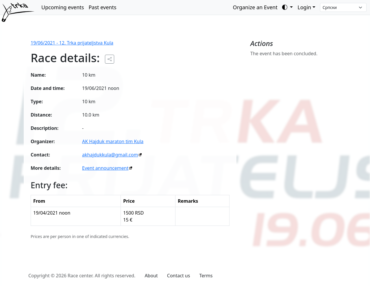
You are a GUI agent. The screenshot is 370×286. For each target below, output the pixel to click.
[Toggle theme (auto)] (287, 7)
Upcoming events (62, 7)
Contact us (178, 275)
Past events (102, 7)
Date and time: (48, 88)
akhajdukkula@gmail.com (110, 155)
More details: (46, 168)
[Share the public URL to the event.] (109, 59)
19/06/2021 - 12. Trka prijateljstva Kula (72, 43)
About (151, 275)
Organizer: (43, 141)
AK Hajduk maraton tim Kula (112, 141)
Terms (205, 275)
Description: (44, 128)
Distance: (41, 115)
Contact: (40, 155)
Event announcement (105, 168)
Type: (37, 101)
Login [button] (304, 7)
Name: (38, 75)
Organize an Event (255, 7)
